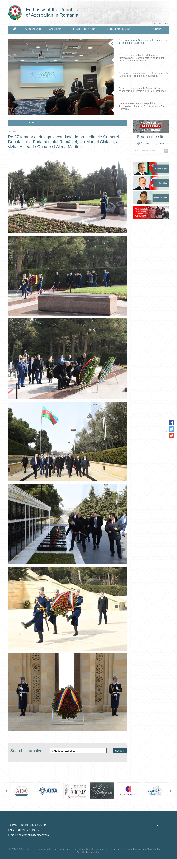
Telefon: (27, 825)
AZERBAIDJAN (33, 29)
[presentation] (6, 791)
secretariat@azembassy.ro (33, 835)
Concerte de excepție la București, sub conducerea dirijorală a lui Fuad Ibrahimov (142, 89)
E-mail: (28, 835)
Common (145, 143)
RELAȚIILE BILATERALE (85, 29)
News (161, 143)
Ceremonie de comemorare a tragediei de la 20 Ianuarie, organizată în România (143, 74)
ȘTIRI (142, 29)
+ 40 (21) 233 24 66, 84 (32, 825)
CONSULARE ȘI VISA (119, 29)
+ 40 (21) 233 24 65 (27, 830)
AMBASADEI (56, 29)
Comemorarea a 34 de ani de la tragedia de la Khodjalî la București (143, 41)
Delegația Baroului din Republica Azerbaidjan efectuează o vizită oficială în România (142, 106)
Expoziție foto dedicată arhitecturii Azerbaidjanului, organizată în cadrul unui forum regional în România (142, 58)
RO (160, 24)
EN (166, 24)
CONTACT (159, 29)
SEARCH (119, 751)
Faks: (23, 830)
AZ (155, 24)
